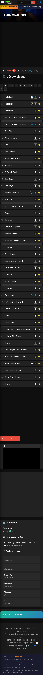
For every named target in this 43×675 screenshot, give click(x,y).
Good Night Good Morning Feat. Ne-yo (19, 329)
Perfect (8, 145)
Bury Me (8, 247)
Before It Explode (12, 172)
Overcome (9, 295)
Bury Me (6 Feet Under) (15, 240)
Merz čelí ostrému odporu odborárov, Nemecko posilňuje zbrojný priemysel (21, 671)
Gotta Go (8, 199)
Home (8, 640)
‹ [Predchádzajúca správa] (19, 7)
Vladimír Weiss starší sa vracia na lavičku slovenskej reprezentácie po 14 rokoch (18, 661)
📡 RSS (28, 645)
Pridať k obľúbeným (10, 439)
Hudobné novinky (13, 643)
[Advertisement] (21, 45)
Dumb (7, 213)
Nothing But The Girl (14, 302)
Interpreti (17, 640)
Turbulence (10, 254)
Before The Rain (12, 192)
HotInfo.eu (19, 656)
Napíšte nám (28, 643)
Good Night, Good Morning (16, 350)
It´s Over (8, 220)
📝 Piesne (21, 70)
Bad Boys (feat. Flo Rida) (15, 117)
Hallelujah (9, 97)
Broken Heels (11, 233)
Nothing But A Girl (13, 370)
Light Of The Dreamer (14, 336)
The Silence (10, 131)
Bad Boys (9, 179)
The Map (9, 343)
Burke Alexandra (15, 14)
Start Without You (12, 158)
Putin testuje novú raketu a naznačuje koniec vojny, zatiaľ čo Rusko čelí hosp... (20, 666)
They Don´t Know (12, 363)
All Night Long (11, 138)
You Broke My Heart (14, 206)
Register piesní (29, 640)
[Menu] (2, 2)
